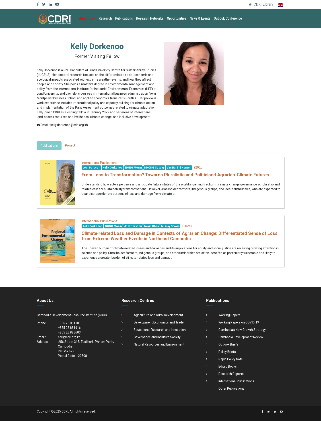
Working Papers (229, 315)
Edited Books (227, 366)
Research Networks (150, 18)
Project (70, 145)
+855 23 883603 (69, 332)
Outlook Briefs (228, 344)
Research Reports (231, 374)
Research (105, 18)
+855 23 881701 (69, 323)
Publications (124, 18)
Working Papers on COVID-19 (238, 322)
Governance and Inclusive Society (157, 337)
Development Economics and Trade (159, 322)
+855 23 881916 (69, 327)
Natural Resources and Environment (159, 344)
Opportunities (176, 18)
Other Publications (231, 388)
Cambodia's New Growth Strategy (242, 330)
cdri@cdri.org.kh (69, 337)
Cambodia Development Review (240, 337)
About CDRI (87, 18)
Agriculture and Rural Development (158, 315)
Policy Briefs (227, 352)
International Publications (236, 381)
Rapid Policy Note (230, 359)
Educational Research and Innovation (160, 330)
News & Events (199, 18)
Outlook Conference (228, 18)
